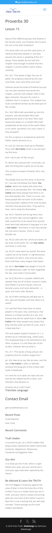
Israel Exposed (12, 419)
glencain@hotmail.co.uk (16, 407)
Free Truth (10, 423)
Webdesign (29, 526)
